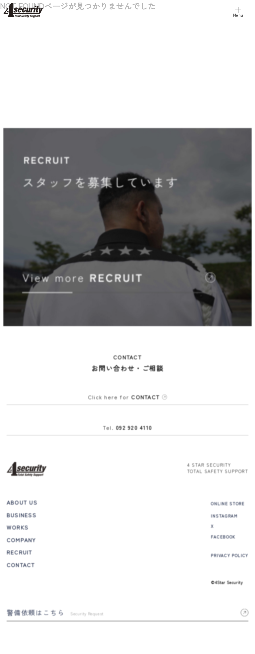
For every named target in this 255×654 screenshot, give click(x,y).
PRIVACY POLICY (229, 556)
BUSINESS (22, 515)
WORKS (18, 528)
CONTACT (21, 566)
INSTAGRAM (224, 516)
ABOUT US (22, 503)
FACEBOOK (223, 537)
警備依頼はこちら (127, 613)
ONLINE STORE (227, 504)
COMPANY (21, 541)
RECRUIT (20, 553)
